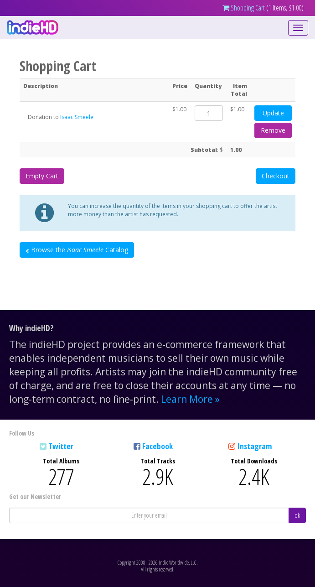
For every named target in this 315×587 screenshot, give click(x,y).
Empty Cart (42, 175)
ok (297, 515)
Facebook (157, 446)
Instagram (254, 446)
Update (273, 113)
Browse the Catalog (77, 249)
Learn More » (190, 399)
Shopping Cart (243, 8)
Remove (273, 130)
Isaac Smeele (76, 117)
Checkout (275, 175)
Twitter (60, 446)
